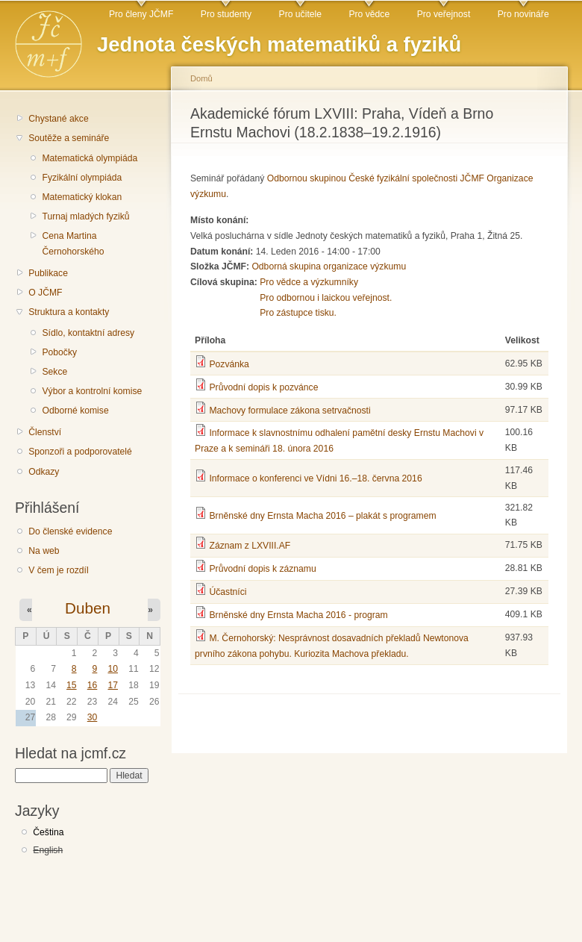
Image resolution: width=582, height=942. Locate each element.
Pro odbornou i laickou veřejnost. (326, 298)
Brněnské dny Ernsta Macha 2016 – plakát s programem (322, 516)
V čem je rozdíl (58, 570)
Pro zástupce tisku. (298, 313)
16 (92, 685)
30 (92, 717)
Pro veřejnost (444, 14)
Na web (43, 551)
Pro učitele (300, 14)
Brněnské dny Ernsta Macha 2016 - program (298, 615)
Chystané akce (58, 118)
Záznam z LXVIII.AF (249, 545)
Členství (44, 432)
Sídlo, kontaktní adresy (88, 333)
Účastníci (227, 592)
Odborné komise (75, 410)
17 (112, 685)
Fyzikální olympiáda (82, 177)
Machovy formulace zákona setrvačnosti (289, 410)
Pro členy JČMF (141, 14)
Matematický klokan (82, 197)
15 (71, 685)
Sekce (54, 371)
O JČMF (45, 292)
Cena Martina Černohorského (73, 244)
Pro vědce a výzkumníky (309, 282)
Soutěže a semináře (68, 138)
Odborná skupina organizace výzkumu (328, 266)
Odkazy (43, 472)
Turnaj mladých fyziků (85, 216)
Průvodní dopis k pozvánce (263, 387)
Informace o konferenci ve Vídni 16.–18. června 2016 (315, 478)
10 (112, 669)
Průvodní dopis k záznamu (262, 569)
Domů (201, 78)
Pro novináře (523, 14)
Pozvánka (228, 364)
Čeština (48, 832)
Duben (87, 608)
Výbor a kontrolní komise (92, 391)
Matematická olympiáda (89, 158)
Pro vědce (368, 14)
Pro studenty (226, 14)
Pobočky (59, 352)
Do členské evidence (70, 531)
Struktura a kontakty (68, 312)
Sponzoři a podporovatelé (80, 451)
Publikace (48, 273)
